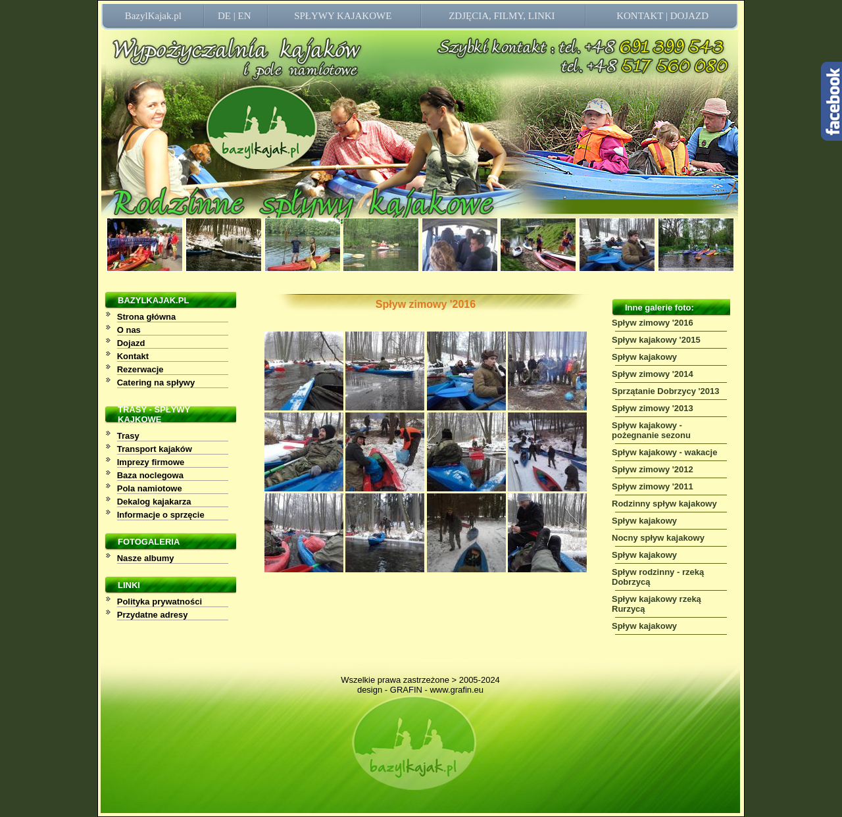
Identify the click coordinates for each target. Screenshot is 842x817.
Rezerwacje (140, 369)
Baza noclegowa (150, 475)
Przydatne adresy (152, 615)
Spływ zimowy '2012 (652, 469)
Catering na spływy (156, 382)
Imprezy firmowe (151, 462)
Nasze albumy (145, 558)
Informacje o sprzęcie (161, 515)
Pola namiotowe (149, 488)
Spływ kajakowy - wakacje (664, 452)
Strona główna (146, 317)
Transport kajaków (154, 449)
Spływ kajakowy (644, 357)
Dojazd (131, 343)
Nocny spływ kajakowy (658, 538)
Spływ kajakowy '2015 (656, 340)
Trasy (128, 436)
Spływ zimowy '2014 (652, 374)
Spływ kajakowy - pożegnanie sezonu (651, 430)
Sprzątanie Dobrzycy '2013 (666, 391)
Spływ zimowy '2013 (652, 408)
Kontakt (133, 356)
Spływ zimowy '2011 (652, 486)
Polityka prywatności (159, 602)
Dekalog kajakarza (154, 502)
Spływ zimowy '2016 (652, 323)
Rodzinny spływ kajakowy (664, 503)
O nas (129, 330)
